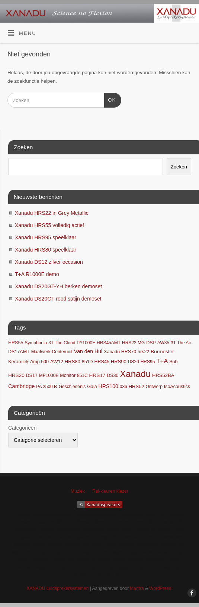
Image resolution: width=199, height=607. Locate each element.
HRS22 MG (133, 342)
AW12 (56, 361)
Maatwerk (41, 351)
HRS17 (97, 375)
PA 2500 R (46, 386)
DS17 (32, 375)
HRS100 (108, 386)
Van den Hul (88, 351)
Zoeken (179, 167)
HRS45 (101, 361)
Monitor (68, 375)
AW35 (163, 342)
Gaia (92, 386)
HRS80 (72, 361)
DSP (151, 342)
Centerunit (62, 351)
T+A (162, 361)
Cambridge (21, 386)
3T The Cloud (61, 342)
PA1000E (86, 342)
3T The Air (181, 342)
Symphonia (36, 342)
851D (87, 361)
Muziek (78, 491)
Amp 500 (39, 361)
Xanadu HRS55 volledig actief (49, 225)
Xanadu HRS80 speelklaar (45, 250)
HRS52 (136, 386)
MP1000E (49, 375)
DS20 (133, 361)
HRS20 (16, 375)
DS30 (112, 375)
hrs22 (143, 351)
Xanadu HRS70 (120, 351)
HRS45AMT (109, 342)
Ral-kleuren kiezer (110, 491)
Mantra (137, 588)
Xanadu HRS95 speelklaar (45, 237)
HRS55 (15, 342)
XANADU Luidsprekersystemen (57, 588)
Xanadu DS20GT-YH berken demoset (58, 286)
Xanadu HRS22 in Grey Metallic (52, 213)
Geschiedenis (72, 386)
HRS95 (148, 361)
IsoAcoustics (177, 386)
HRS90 (118, 361)
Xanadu (135, 374)
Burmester (162, 351)
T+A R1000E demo (37, 274)
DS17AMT (19, 351)
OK (110, 99)
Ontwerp (154, 386)
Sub (173, 361)
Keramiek (18, 361)
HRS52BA (163, 375)
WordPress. (160, 588)
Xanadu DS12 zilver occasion (49, 262)
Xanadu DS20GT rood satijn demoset (58, 299)
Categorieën (22, 428)
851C (82, 375)
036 (123, 386)
